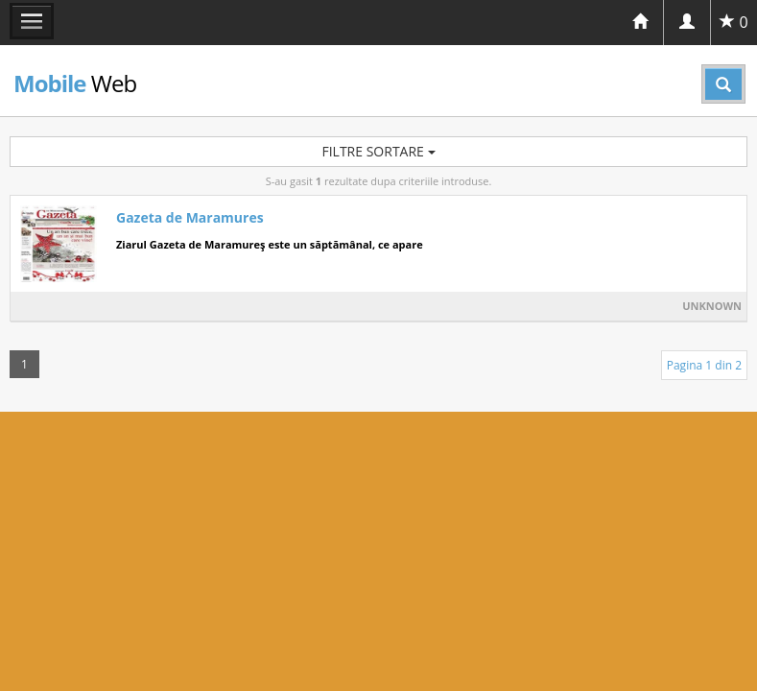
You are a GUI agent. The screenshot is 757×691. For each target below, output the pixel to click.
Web (74, 83)
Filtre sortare (378, 151)
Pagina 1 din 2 (704, 365)
